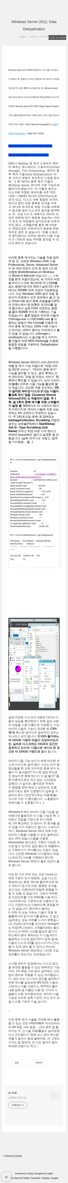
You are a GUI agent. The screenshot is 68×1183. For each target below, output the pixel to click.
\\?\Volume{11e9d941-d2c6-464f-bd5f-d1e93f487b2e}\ (33, 475)
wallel (50, 1173)
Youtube (46, 1178)
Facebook (35, 1178)
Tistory (30, 1173)
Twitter (26, 1178)
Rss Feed (13, 1178)
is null (12, 1093)
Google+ (55, 1178)
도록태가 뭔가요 (17, 1097)
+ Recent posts (12, 1155)
